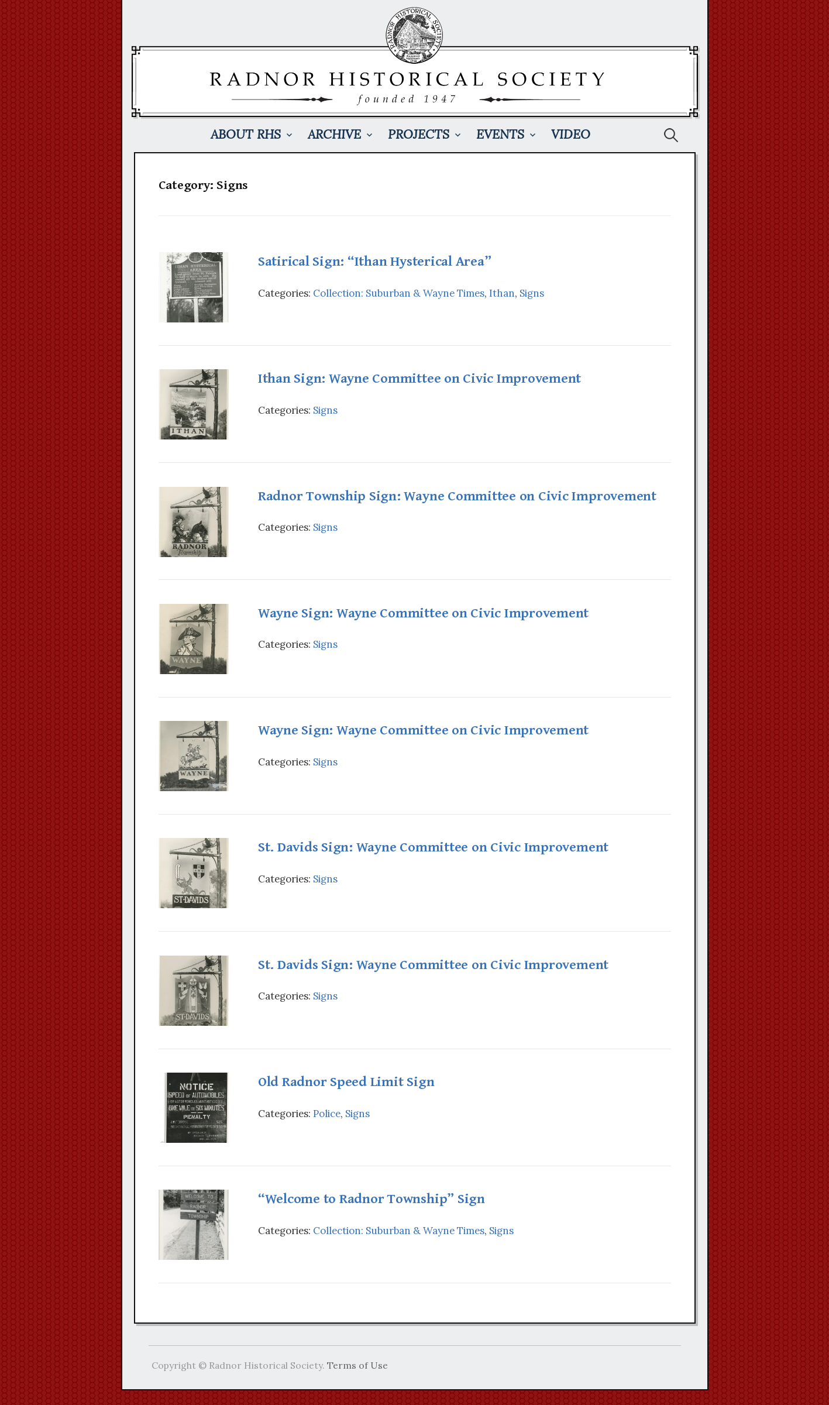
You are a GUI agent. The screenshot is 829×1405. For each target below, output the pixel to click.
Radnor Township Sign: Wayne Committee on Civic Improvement (457, 496)
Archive (334, 134)
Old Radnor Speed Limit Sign (346, 1082)
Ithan (502, 293)
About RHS (246, 134)
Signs (532, 293)
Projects (418, 134)
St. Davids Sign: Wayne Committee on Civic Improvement (433, 847)
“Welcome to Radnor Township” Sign (371, 1199)
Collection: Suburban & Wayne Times (398, 293)
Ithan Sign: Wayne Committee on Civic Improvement (419, 378)
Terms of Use (357, 1365)
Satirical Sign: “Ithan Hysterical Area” (374, 261)
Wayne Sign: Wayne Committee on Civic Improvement (423, 613)
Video (570, 134)
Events (500, 134)
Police (326, 1113)
